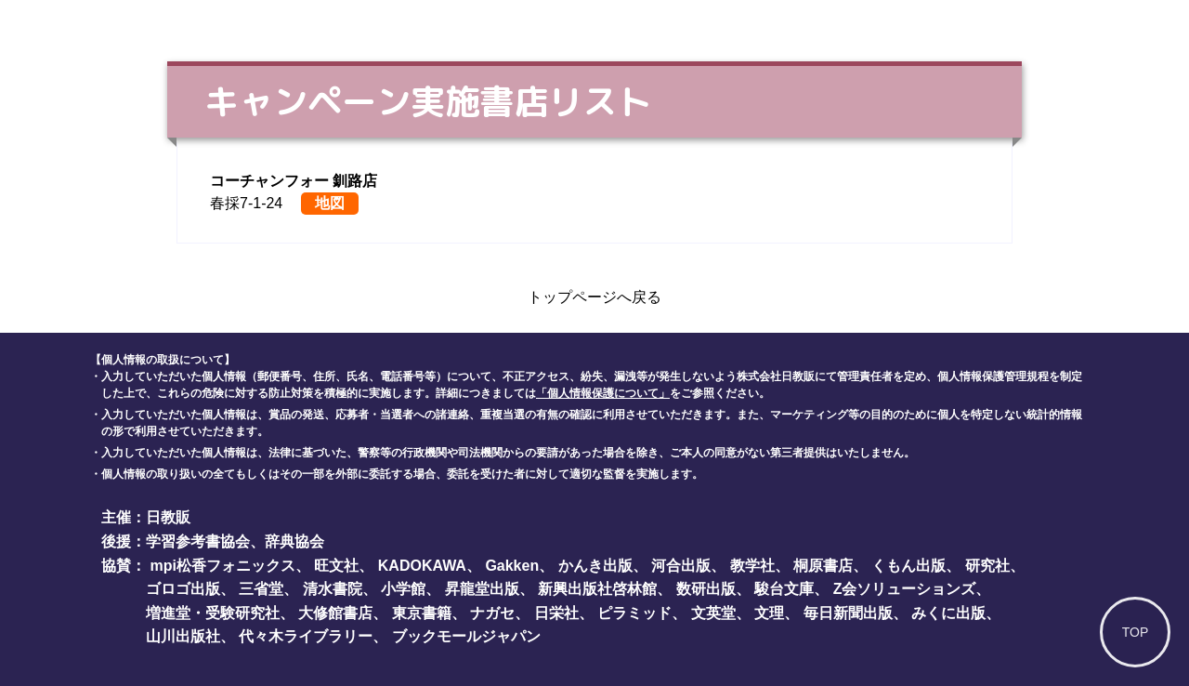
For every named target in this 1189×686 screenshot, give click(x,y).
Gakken (512, 566)
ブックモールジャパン (466, 636)
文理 (769, 613)
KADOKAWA (422, 566)
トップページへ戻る (594, 297)
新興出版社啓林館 (597, 589)
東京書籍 (421, 613)
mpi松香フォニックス (222, 566)
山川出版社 (183, 636)
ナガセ (492, 613)
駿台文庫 (784, 589)
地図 (330, 203)
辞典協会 (294, 541)
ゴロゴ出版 (183, 589)
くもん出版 (908, 566)
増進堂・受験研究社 (213, 613)
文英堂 (713, 613)
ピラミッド (634, 613)
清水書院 (332, 589)
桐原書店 (823, 566)
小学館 (403, 589)
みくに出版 (948, 613)
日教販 (168, 517)
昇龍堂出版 (482, 589)
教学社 (752, 566)
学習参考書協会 (198, 541)
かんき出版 (595, 566)
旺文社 (336, 566)
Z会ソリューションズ (904, 589)
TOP (1135, 632)
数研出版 (706, 589)
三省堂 (261, 589)
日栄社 (556, 613)
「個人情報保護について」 (603, 393)
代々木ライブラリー (305, 636)
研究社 (987, 566)
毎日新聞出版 (848, 613)
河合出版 (681, 566)
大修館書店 (335, 613)
